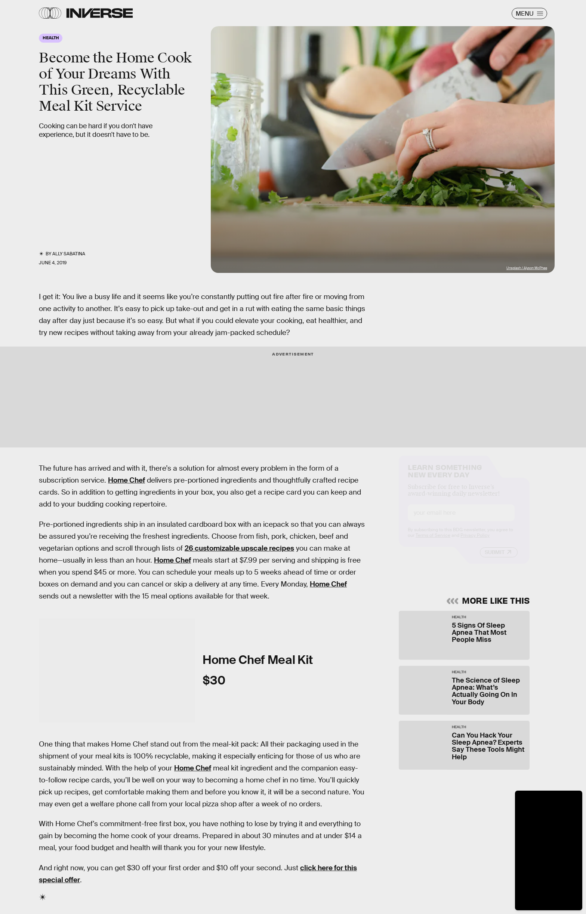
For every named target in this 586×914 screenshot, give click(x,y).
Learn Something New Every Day (445, 477)
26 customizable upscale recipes (239, 548)
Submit (495, 559)
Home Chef (126, 480)
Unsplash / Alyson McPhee (526, 268)
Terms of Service (433, 542)
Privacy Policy (475, 542)
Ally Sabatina (68, 254)
